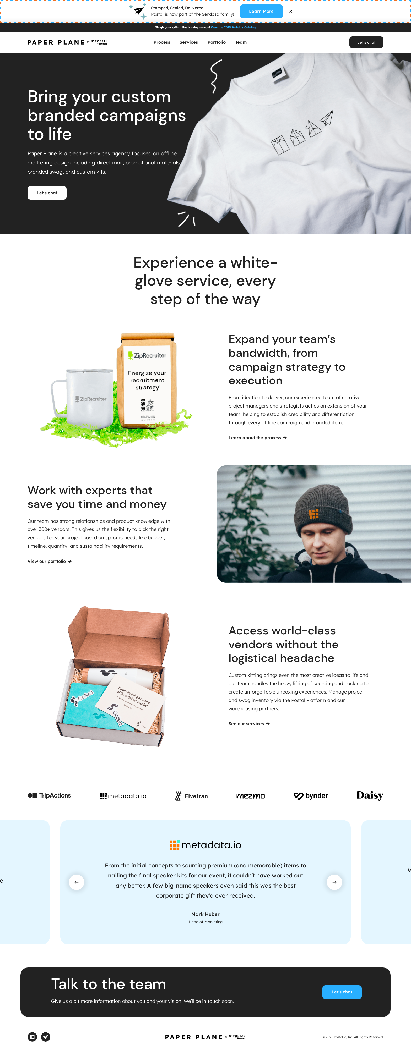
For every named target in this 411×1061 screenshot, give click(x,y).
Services (189, 42)
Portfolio (217, 42)
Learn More (261, 11)
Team (241, 42)
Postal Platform (308, 700)
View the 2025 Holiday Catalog (233, 27)
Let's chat (366, 42)
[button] (76, 882)
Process (162, 42)
